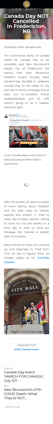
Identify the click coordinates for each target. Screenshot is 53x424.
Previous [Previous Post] (8, 368)
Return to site (12, 407)
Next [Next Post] (6, 386)
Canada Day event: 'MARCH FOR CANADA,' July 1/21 (24, 376)
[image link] (26, 4)
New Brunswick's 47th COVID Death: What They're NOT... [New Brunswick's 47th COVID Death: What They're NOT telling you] (23, 394)
